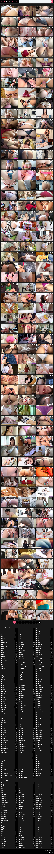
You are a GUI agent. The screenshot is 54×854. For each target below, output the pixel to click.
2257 (49, 852)
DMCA (51, 852)
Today (52, 5)
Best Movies (9, 2)
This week (47, 5)
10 (39, 622)
